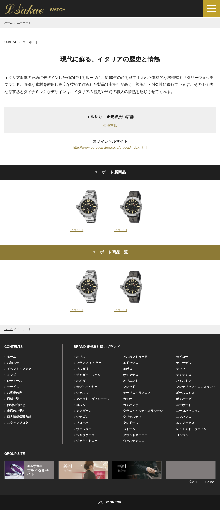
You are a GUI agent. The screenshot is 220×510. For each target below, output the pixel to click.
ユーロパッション (188, 410)
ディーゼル (183, 362)
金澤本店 (110, 125)
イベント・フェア (19, 368)
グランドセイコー (135, 435)
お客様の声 (14, 392)
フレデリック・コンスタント (196, 386)
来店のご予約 (16, 410)
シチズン (82, 416)
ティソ (180, 368)
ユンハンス (183, 416)
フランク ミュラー (88, 362)
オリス (80, 356)
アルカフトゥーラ (135, 356)
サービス (13, 386)
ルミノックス (185, 422)
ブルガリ (82, 368)
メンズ (11, 375)
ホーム (8, 22)
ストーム (129, 429)
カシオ (127, 398)
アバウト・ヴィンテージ (93, 398)
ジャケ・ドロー (86, 440)
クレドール (130, 422)
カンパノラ (130, 405)
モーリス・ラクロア (136, 392)
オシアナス (130, 375)
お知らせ (13, 362)
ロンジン (182, 435)
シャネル (82, 392)
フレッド (129, 386)
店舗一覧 (13, 398)
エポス (127, 368)
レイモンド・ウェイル (191, 429)
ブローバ (82, 422)
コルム (80, 405)
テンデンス (183, 375)
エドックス (130, 362)
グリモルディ (132, 416)
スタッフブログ (17, 422)
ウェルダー (83, 429)
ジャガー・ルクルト (90, 375)
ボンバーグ (183, 398)
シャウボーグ (85, 435)
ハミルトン (183, 380)
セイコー (182, 356)
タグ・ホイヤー (86, 386)
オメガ (80, 380)
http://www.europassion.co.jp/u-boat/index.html (110, 147)
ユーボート (183, 405)
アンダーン (83, 410)
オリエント (130, 380)
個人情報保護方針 (19, 416)
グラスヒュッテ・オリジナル (143, 410)
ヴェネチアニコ (133, 440)
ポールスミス (185, 392)
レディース (14, 380)
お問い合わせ (16, 405)
